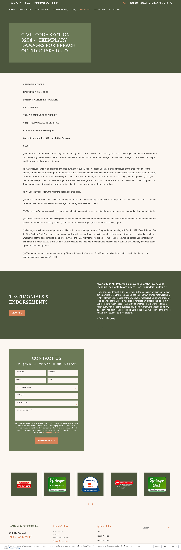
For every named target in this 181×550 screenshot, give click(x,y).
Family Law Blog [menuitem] (60, 9)
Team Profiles (103, 536)
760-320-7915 (160, 3)
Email (50, 379)
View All (17, 313)
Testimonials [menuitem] (99, 9)
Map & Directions (60, 541)
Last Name (52, 372)
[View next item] (102, 328)
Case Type (20, 395)
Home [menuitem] (12, 9)
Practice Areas (103, 540)
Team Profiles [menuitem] (24, 9)
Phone (18, 379)
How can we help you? (24, 410)
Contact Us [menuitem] (114, 9)
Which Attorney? (22, 402)
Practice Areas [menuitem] (42, 9)
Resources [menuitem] (85, 9)
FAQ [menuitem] (74, 9)
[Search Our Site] (169, 528)
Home (99, 531)
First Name (20, 372)
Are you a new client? (24, 387)
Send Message (46, 440)
